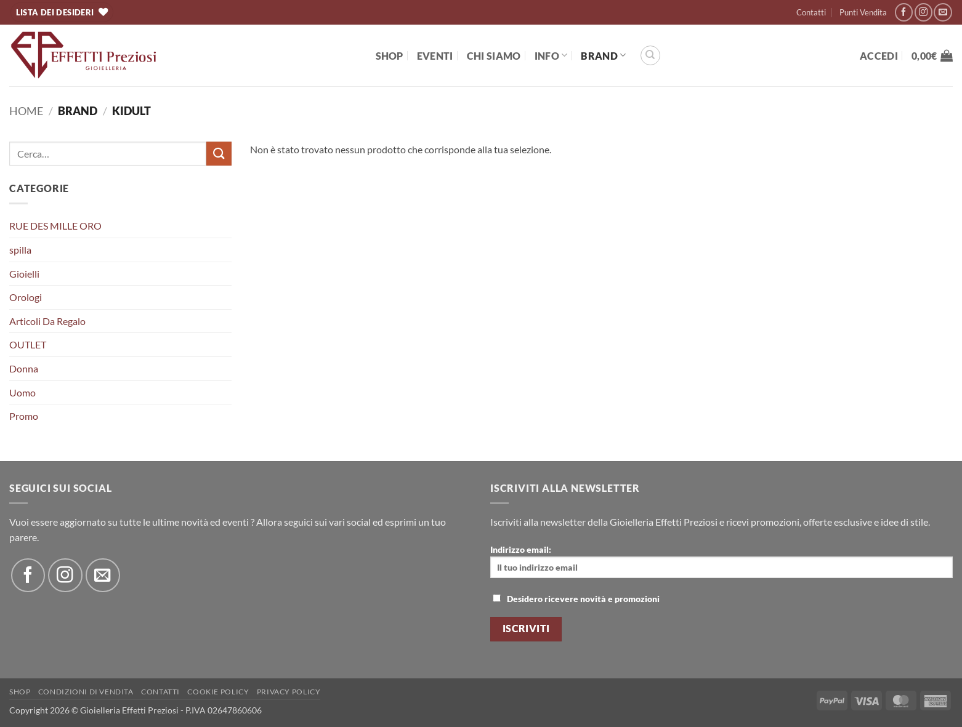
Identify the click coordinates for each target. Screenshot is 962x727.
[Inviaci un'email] (943, 12)
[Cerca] (650, 55)
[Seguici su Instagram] (923, 12)
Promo (23, 416)
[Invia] (218, 154)
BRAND (603, 55)
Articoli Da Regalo (47, 321)
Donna (23, 368)
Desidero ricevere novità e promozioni (576, 598)
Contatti (811, 12)
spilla (20, 249)
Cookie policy (218, 691)
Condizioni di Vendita (86, 691)
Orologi (25, 297)
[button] (879, 55)
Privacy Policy (289, 691)
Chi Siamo (494, 56)
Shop (389, 56)
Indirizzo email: (721, 561)
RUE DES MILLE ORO (55, 225)
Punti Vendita (863, 12)
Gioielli (24, 273)
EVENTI (435, 56)
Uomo (22, 392)
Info (551, 55)
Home (26, 111)
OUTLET (27, 344)
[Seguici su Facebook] (904, 12)
